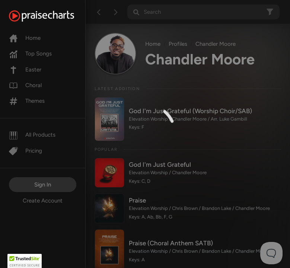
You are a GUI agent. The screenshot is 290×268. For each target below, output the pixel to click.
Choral (25, 85)
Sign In (42, 184)
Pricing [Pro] (25, 150)
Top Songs (30, 53)
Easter (25, 69)
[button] (24, 261)
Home (25, 38)
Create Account (43, 200)
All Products (32, 134)
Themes (27, 101)
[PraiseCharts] (51, 16)
